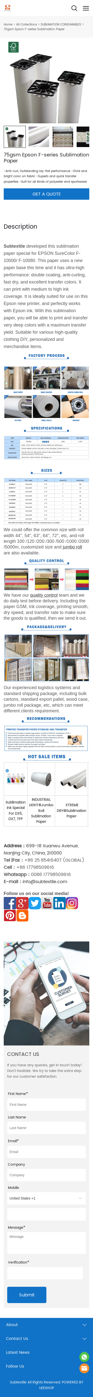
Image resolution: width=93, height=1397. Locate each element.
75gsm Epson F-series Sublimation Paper (34, 29)
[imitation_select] (47, 1198)
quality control (44, 595)
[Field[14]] (46, 1175)
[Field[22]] (46, 1128)
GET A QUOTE (46, 194)
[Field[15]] (46, 1214)
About (12, 1325)
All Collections (26, 24)
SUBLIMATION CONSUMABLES (61, 24)
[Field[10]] (46, 1104)
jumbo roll (72, 547)
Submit (26, 1295)
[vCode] (45, 1273)
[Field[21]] (46, 1152)
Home (8, 24)
